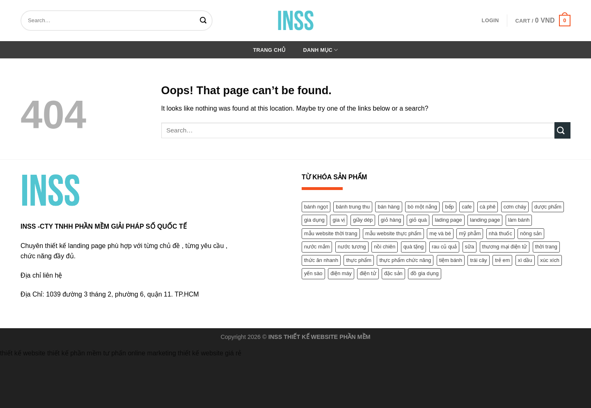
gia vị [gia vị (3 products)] (338, 220)
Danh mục (320, 50)
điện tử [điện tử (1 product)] (368, 273)
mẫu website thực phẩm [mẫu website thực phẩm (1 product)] (393, 233)
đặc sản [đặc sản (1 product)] (393, 273)
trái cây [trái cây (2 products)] (478, 260)
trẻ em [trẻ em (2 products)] (502, 260)
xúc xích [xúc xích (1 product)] (549, 260)
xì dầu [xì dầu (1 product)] (525, 260)
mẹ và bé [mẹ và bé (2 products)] (440, 233)
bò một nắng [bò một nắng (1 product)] (422, 207)
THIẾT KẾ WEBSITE (311, 337)
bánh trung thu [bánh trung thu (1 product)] (353, 207)
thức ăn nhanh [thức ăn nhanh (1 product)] (321, 260)
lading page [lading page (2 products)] (448, 220)
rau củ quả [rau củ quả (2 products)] (444, 246)
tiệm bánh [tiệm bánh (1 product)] (450, 260)
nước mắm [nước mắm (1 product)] (317, 246)
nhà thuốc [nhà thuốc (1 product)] (500, 233)
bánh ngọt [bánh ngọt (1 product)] (316, 207)
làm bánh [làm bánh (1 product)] (519, 220)
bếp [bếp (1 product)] (449, 207)
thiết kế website (22, 353)
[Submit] (205, 21)
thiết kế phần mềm (74, 353)
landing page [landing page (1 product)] (485, 220)
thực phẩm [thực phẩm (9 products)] (358, 260)
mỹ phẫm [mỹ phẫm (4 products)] (470, 233)
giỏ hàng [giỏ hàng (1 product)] (391, 220)
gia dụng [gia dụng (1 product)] (314, 220)
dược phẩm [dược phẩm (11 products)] (547, 207)
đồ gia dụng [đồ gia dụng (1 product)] (424, 273)
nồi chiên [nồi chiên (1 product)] (384, 246)
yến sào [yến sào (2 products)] (313, 273)
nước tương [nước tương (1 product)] (352, 246)
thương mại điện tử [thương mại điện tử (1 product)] (504, 246)
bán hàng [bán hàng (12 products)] (388, 207)
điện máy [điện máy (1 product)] (341, 273)
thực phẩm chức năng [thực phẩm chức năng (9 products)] (405, 260)
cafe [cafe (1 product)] (467, 207)
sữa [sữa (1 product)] (469, 246)
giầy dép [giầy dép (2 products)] (363, 220)
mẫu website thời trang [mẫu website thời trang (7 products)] (330, 233)
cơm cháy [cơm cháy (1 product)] (515, 207)
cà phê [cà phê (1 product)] (487, 207)
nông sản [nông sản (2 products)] (531, 233)
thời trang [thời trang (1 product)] (546, 246)
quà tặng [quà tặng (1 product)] (413, 246)
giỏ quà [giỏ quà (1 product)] (418, 220)
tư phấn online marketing (139, 353)
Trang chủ (269, 50)
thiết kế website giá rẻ (209, 353)
